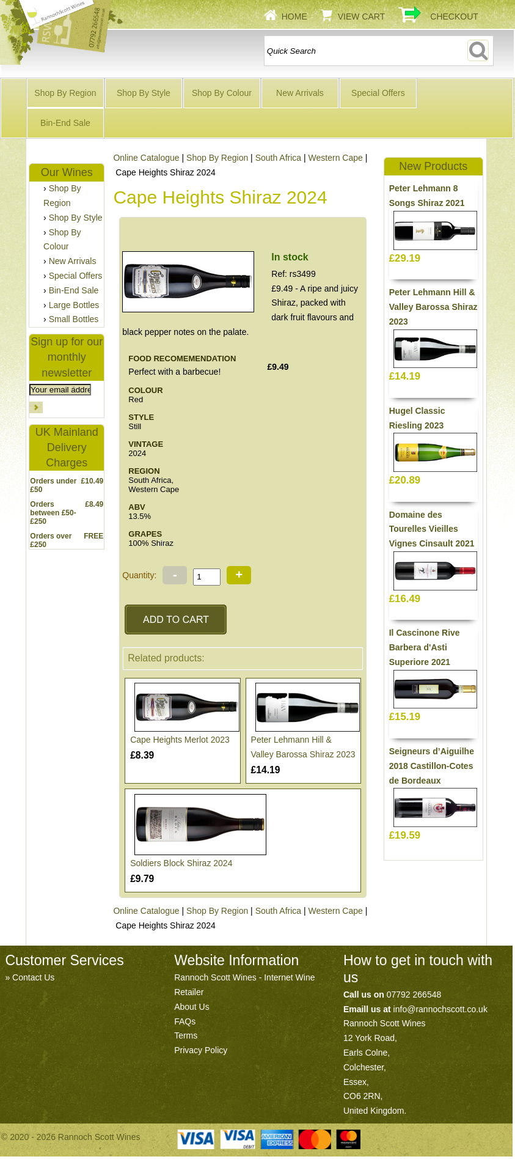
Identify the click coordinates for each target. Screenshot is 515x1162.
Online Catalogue (146, 158)
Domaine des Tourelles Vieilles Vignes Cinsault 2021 (432, 529)
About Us (192, 1007)
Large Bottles (74, 305)
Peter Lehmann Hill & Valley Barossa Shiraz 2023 (433, 306)
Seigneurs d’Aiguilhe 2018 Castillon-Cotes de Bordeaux (431, 765)
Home (294, 16)
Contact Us (33, 977)
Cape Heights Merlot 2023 (180, 740)
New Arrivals (300, 93)
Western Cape (336, 158)
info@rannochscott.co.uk (440, 1009)
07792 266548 (414, 994)
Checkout (454, 16)
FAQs (184, 1021)
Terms (185, 1035)
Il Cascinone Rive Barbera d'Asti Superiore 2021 (424, 647)
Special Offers (378, 93)
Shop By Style (143, 93)
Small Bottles (74, 319)
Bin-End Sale (65, 123)
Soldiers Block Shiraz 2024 (181, 863)
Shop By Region (65, 93)
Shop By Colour (222, 93)
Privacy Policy (200, 1050)
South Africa (278, 158)
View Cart (361, 16)
